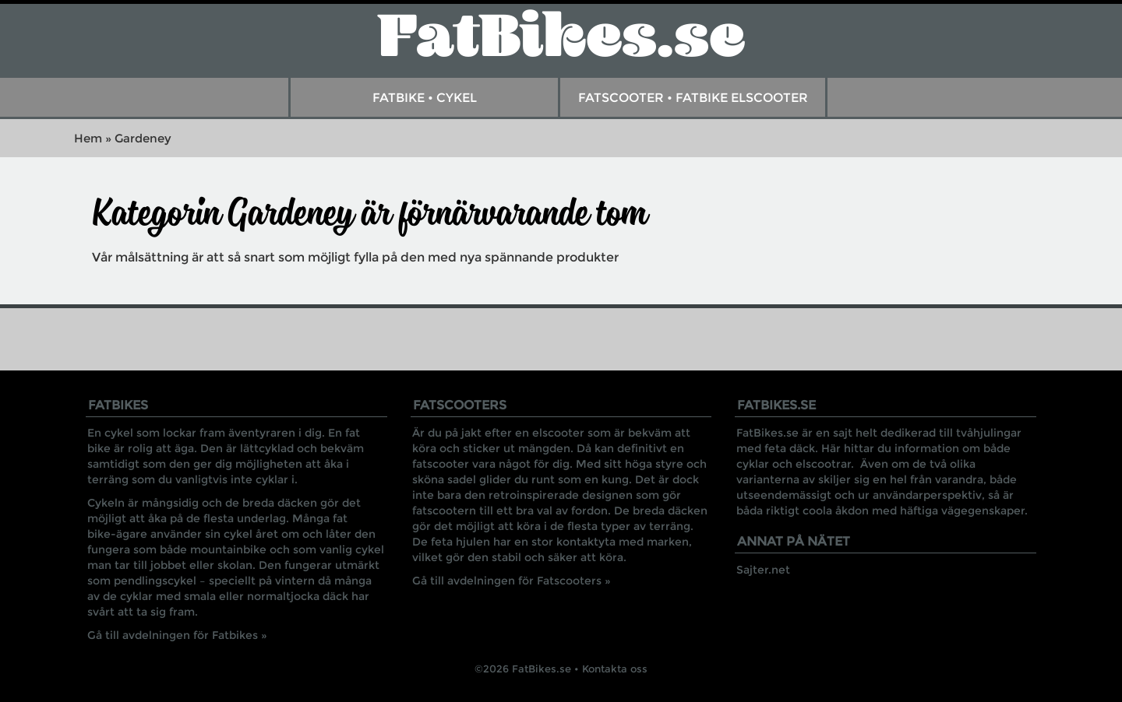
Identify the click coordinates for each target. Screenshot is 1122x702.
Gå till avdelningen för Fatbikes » (177, 635)
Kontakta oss (614, 668)
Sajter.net (763, 570)
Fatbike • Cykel (424, 97)
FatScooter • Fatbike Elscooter (693, 97)
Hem (88, 138)
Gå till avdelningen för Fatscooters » (511, 581)
